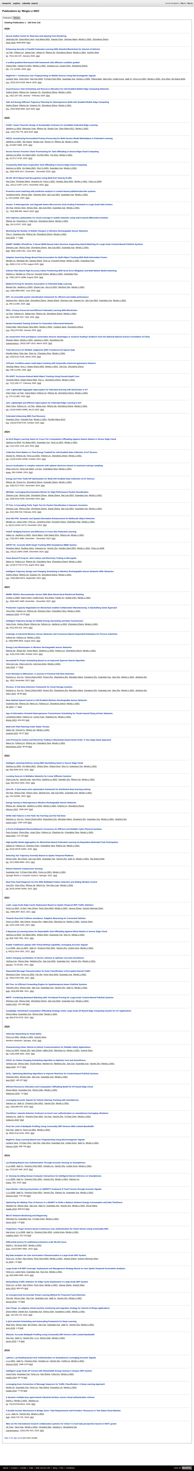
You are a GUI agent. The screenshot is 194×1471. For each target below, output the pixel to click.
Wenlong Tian (64, 287)
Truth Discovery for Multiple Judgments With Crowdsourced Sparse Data (40, 350)
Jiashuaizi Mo (12, 39)
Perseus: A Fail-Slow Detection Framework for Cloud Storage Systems (39, 687)
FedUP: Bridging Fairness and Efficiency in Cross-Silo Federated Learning (41, 532)
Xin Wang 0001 (29, 155)
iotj (7, 317)
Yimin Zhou (20, 885)
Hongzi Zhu (36, 922)
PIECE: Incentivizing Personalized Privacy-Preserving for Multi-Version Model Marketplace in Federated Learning (59, 138)
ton (7, 485)
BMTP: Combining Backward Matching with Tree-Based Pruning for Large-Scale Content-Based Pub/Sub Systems (59, 997)
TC (7, 211)
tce (7, 383)
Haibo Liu (10, 535)
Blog (55, 1468)
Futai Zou (55, 1374)
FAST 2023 (11, 694)
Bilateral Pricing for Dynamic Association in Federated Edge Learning (39, 284)
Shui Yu (64, 766)
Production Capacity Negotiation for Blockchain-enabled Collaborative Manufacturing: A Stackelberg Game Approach (61, 608)
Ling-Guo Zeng (39, 664)
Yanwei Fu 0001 (24, 66)
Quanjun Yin (35, 92)
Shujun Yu (48, 142)
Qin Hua (9, 208)
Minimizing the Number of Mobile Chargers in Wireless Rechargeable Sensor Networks (47, 231)
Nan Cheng (33, 908)
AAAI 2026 (10, 43)
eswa (8, 472)
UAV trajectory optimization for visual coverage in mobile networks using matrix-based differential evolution (57, 218)
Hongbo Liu (48, 1166)
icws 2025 (10, 238)
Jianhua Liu (33, 1401)
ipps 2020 (10, 1080)
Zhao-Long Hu (12, 469)
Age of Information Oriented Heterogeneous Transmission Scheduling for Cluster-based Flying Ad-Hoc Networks (59, 713)
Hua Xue (10, 1130)
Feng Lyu (10, 1259)
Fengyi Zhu (48, 677)
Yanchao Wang (70, 39)
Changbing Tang (50, 469)
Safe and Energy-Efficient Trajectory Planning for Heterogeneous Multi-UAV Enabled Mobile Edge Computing (57, 102)
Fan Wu (38, 974)
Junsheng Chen (44, 522)
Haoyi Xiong (26, 598)
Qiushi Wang (35, 1063)
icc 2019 (9, 1262)
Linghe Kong (118, 79)
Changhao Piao (87, 261)
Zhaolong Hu (51, 717)
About (5, 1468)
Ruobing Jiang (27, 548)
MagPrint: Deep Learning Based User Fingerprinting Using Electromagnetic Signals (45, 1140)
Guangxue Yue (76, 766)
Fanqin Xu (59, 598)
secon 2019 (11, 1222)
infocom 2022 (12, 809)
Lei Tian (9, 52)
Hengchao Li (22, 221)
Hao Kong (10, 1232)
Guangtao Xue (68, 79)
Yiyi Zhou (54, 155)
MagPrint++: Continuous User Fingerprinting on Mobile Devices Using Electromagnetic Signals (51, 76)
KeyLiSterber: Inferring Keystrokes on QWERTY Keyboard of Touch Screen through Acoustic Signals (54, 1189)
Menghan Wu (22, 261)
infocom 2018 (12, 1364)
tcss (7, 132)
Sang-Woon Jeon (26, 39)
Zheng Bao (24, 832)
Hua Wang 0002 (43, 39)
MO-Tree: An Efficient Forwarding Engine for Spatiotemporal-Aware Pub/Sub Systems (46, 984)
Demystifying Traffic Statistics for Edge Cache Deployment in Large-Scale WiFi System (47, 1282)
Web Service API (42, 1468)
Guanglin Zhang (50, 482)
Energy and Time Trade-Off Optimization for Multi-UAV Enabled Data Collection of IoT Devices (50, 479)
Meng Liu (34, 703)
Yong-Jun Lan (12, 664)
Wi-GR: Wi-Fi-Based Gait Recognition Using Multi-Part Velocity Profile (39, 178)
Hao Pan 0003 (36, 79)
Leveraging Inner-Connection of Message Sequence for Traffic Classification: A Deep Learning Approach (55, 1384)
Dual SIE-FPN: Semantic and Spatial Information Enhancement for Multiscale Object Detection (50, 518)
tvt (7, 56)
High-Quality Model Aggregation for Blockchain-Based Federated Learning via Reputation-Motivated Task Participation (62, 842)
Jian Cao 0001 (53, 195)
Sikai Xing (10, 1325)
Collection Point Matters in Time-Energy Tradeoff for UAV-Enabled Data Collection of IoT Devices (51, 452)
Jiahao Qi (40, 52)
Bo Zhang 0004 (178, 79)
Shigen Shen (42, 766)
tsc (7, 95)
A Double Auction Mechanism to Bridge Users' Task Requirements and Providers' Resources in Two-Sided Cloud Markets (63, 1410)
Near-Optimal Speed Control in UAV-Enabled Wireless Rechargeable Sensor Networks (46, 700)
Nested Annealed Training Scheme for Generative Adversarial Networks (39, 323)
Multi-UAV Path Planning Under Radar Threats (27, 727)
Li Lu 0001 (10, 1361)
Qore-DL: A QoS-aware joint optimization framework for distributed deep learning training (48, 789)
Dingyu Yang (19, 208)
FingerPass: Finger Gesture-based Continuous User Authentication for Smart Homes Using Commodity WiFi (57, 1229)
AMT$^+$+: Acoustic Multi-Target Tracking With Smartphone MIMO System (41, 545)
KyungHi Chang (58, 261)
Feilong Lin (19, 52)
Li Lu (36, 1338)
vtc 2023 (9, 707)
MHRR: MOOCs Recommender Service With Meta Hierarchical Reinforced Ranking (45, 594)
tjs (7, 1404)
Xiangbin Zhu (64, 779)
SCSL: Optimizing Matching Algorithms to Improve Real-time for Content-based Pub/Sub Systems (52, 1073)
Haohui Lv (10, 274)
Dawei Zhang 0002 (35, 366)
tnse (8, 783)
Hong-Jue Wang (27, 469)
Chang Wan (11, 66)
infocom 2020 (12, 1146)
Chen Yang (11, 393)
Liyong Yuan (38, 717)
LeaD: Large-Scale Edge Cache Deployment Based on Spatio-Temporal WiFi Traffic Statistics (49, 905)
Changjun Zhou (44, 353)
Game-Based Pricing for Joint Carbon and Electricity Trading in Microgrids (41, 558)
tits (7, 264)
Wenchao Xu (59, 922)
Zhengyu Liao (12, 247)
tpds (8, 251)
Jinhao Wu (21, 651)
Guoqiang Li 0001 (63, 1311)
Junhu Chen (21, 522)
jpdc (7, 1315)
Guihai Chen (70, 598)
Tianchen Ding (39, 195)
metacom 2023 (12, 614)
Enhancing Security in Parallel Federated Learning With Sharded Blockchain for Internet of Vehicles (53, 49)
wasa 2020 (11, 1067)
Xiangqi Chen (57, 39)
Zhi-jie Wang (91, 1206)
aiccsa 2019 (11, 1302)
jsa (7, 796)
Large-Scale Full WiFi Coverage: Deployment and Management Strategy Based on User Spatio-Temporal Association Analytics (65, 1268)
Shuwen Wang (12, 340)
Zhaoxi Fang (54, 766)
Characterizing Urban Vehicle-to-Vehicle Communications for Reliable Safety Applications (48, 1047)
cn (7, 304)
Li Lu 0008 (10, 948)
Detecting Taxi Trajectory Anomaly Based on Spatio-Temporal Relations (39, 855)
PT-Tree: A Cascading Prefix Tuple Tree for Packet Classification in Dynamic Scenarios (47, 505)
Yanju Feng (11, 624)
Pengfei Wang (12, 353)
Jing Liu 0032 (51, 287)
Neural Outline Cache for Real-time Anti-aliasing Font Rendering (36, 36)
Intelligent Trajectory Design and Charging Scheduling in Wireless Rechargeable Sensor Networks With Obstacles (60, 571)
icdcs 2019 (10, 1288)
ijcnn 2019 (10, 1328)
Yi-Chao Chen (70, 1116)
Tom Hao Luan (52, 885)
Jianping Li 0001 (41, 340)
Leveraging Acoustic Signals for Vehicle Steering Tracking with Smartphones (42, 1100)
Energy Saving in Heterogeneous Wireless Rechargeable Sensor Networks (41, 803)
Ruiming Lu (11, 677)
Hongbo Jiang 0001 (64, 181)
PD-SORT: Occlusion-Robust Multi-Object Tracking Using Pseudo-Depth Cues (42, 376)
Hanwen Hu (79, 300)
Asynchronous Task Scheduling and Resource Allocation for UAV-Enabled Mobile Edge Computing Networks (57, 89)
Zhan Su (32, 353)
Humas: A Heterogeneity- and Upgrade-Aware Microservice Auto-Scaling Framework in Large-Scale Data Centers (59, 204)
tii (6, 525)
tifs (7, 145)
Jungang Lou (52, 66)
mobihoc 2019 (12, 1235)
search (34, 3)
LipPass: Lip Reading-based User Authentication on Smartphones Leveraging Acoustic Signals (51, 1358)
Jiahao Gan (30, 52)
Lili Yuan (9, 1427)
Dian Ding (107, 79)
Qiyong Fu (10, 456)
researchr (6, 3)
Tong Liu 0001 (57, 442)
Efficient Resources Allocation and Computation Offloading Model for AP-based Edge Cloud (49, 1087)
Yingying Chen (30, 1361)
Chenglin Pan (27, 419)
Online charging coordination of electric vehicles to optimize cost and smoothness (45, 958)
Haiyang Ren (11, 300)
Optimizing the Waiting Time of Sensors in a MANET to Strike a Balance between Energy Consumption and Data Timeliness (64, 1202)
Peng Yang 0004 (46, 908)
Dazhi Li (9, 1245)
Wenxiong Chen (13, 974)
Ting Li (9, 234)
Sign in (183, 3)
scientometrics (12, 343)
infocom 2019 (12, 1196)
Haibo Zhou (48, 922)
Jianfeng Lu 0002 (13, 128)
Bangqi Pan (11, 287)
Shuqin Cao (52, 128)
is (6, 198)
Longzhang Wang (13, 717)
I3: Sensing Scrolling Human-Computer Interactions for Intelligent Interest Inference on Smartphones (53, 1176)
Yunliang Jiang (59, 327)
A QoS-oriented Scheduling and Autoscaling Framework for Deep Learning (41, 1321)
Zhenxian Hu (11, 1219)
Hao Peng (36, 779)
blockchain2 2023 (13, 747)
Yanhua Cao (11, 961)
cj (6, 951)
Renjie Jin (10, 1387)
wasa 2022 (11, 836)
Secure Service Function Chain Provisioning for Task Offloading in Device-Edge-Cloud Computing (52, 151)
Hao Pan (36, 1143)
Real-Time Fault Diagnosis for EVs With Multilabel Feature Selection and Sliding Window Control (51, 882)
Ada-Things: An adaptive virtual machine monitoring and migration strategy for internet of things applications (58, 1308)
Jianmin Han (25, 779)
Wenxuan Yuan (29, 128)
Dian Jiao (23, 353)
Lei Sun (38, 469)
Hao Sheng (45, 1374)
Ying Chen (10, 611)
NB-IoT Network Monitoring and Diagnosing (26, 1215)
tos (7, 680)
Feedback (70, 1468)
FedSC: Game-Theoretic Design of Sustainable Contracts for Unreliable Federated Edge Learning (52, 125)
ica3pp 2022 (11, 1004)
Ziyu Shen (165, 79)
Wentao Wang (35, 261)
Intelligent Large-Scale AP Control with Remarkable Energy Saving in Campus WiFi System (49, 1371)
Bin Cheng (22, 859)
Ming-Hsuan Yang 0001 (27, 327)
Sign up (190, 3)
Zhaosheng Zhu (61, 677)
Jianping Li (57, 1427)
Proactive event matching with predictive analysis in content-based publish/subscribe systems (51, 191)
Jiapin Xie (10, 730)
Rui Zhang (49, 598)
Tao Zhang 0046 (97, 859)
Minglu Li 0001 (85, 39)
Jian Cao (36, 988)
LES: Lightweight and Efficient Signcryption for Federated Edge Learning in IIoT (43, 403)
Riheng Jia (50, 52)
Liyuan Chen (65, 66)
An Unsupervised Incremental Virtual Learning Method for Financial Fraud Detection (45, 1295)
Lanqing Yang (12, 79)
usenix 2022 (11, 822)
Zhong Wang (11, 1014)
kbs (7, 224)
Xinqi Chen (24, 79)
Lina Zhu (10, 885)
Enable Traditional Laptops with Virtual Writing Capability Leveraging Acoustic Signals (47, 945)
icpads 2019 (11, 1209)
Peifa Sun (33, 221)
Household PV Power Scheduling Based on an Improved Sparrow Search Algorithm (45, 660)
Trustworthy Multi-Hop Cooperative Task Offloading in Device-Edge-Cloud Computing (46, 165)
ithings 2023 (11, 720)
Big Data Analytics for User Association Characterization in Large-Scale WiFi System (46, 1255)
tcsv (7, 330)
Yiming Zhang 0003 (33, 677)
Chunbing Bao (45, 1427)
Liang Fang (20, 1272)
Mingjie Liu (10, 261)
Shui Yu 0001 (43, 168)
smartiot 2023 (12, 733)
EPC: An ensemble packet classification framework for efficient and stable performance (47, 297)
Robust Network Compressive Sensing (24, 869)
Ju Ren (23, 908)
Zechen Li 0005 (83, 79)
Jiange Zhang (53, 300)
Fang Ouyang (12, 832)
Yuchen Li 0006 (13, 598)
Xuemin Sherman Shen (93, 908)
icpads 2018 (11, 1378)
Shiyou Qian (26, 195)
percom (9, 965)
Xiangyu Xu (11, 1103)
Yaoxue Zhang (75, 908)
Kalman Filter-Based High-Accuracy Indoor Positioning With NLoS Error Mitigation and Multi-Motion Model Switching (61, 271)
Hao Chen (10, 181)
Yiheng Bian (96, 79)
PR (7, 69)
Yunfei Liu (65, 1361)
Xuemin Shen (93, 52)
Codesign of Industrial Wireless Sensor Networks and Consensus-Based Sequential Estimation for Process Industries (61, 634)
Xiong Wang (37, 535)
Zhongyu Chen (44, 611)
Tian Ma (9, 1298)
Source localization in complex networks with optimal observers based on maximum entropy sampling (54, 465)
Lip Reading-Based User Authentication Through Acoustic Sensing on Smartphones (45, 1163)
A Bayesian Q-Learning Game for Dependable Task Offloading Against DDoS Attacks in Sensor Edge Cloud (56, 931)
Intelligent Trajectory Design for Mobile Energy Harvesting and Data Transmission (44, 621)
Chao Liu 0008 (95, 181)
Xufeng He (10, 637)
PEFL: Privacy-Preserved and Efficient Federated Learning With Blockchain (41, 310)
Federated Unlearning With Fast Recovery (25, 416)
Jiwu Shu (116, 677)
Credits (23, 1468)
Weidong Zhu (36, 961)
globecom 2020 (12, 1093)
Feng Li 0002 (49, 181)
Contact (14, 1468)
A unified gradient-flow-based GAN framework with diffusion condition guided (42, 62)
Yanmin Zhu (52, 548)
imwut (8, 1182)
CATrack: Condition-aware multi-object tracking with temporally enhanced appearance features (51, 363)
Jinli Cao (63, 366)
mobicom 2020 (12, 1120)
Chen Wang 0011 (66, 128)
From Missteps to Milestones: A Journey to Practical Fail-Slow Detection (40, 674)
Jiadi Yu (128, 79)
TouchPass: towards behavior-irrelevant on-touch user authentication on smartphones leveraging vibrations (57, 1113)
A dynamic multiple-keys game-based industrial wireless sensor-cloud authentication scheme (50, 1397)
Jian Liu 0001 (22, 948)
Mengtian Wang (76, 677)
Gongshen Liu (56, 1387)
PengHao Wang (23, 181)
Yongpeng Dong (13, 195)
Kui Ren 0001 (43, 155)
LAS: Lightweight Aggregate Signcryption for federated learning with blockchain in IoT (47, 390)
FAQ (61, 1468)
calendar (26, 3)
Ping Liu (46, 261)
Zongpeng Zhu (90, 677)
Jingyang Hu (36, 181)
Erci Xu (20, 677)
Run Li (23, 366)
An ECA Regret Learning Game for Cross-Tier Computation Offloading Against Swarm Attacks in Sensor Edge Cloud (61, 439)
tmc (7, 82)
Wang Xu (10, 561)
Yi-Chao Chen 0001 (52, 79)
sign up (16, 1438)
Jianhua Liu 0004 (13, 155)
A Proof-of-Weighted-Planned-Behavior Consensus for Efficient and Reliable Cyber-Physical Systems (54, 829)
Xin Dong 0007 (20, 1245)
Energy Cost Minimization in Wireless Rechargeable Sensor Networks (39, 647)
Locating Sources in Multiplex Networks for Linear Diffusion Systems (38, 776)
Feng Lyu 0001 (139, 79)
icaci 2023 (10, 667)
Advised (16, 18)
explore (16, 3)
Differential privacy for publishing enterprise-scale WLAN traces (36, 1242)
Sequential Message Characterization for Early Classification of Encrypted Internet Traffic (48, 971)
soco (8, 1249)
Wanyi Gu (40, 885)
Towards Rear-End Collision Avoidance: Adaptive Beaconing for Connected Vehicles (46, 918)
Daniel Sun (23, 1311)
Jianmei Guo (44, 793)
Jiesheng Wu (141, 677)
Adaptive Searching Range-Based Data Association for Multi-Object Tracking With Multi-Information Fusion (56, 257)
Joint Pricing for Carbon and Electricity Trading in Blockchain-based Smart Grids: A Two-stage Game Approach (58, 740)
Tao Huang (27, 142)
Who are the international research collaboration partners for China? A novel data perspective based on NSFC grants (61, 1424)
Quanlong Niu (19, 234)
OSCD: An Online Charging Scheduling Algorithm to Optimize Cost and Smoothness (46, 1060)
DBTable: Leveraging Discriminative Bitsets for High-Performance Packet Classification (47, 492)
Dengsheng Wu (56, 340)
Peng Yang (38, 1285)
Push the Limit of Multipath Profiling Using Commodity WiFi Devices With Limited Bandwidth (50, 1126)
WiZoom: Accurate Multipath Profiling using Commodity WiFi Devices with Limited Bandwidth (50, 1334)
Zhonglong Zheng (100, 39)
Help (31, 1468)
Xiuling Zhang (12, 92)
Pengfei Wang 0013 (56, 419)
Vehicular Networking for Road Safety (23, 1034)
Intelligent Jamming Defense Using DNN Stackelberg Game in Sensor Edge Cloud (44, 763)
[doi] (28, 43)
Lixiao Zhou (35, 832)
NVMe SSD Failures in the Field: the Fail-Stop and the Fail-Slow (35, 816)
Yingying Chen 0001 (46, 948)
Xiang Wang (30, 393)
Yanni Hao (19, 1427)
